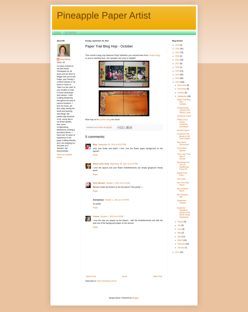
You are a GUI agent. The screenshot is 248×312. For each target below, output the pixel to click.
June (179, 229)
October (181, 93)
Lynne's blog (105, 119)
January (181, 248)
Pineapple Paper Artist (104, 15)
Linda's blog (154, 55)
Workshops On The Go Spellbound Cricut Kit (183, 165)
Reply (95, 155)
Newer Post (91, 276)
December (182, 85)
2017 (177, 63)
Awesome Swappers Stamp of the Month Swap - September (184, 212)
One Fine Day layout (183, 184)
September (182, 96)
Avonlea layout (183, 130)
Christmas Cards (184, 116)
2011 (177, 252)
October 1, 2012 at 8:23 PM (111, 216)
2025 (177, 45)
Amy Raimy (65, 59)
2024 (177, 49)
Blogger (135, 298)
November (182, 89)
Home (57, 32)
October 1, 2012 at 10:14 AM (118, 183)
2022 (177, 56)
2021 (177, 60)
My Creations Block (182, 190)
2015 (177, 71)
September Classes (181, 201)
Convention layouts (182, 149)
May (179, 233)
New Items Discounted (183, 143)
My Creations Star (182, 196)
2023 (177, 52)
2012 (177, 82)
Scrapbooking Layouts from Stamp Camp (183, 110)
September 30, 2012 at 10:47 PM (124, 164)
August (180, 222)
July (179, 225)
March (180, 240)
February (181, 244)
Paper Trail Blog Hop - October (183, 102)
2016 (177, 67)
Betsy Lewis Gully (101, 164)
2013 (177, 78)
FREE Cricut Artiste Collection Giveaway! (182, 123)
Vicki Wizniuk (99, 183)
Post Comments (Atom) (107, 281)
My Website (70, 32)
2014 (177, 75)
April (179, 236)
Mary (95, 144)
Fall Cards (181, 179)
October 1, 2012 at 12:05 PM (117, 200)
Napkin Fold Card (182, 174)
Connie (96, 216)
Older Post (157, 276)
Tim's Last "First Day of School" (183, 156)
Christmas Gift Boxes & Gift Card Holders (184, 136)
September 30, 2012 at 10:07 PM (112, 144)
